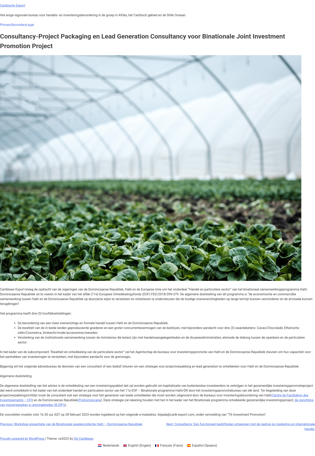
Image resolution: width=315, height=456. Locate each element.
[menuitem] (108, 445)
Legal (30, 25)
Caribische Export (12, 5)
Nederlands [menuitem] (111, 445)
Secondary (18, 25)
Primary (5, 25)
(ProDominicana (89, 400)
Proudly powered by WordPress (22, 439)
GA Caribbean (83, 439)
